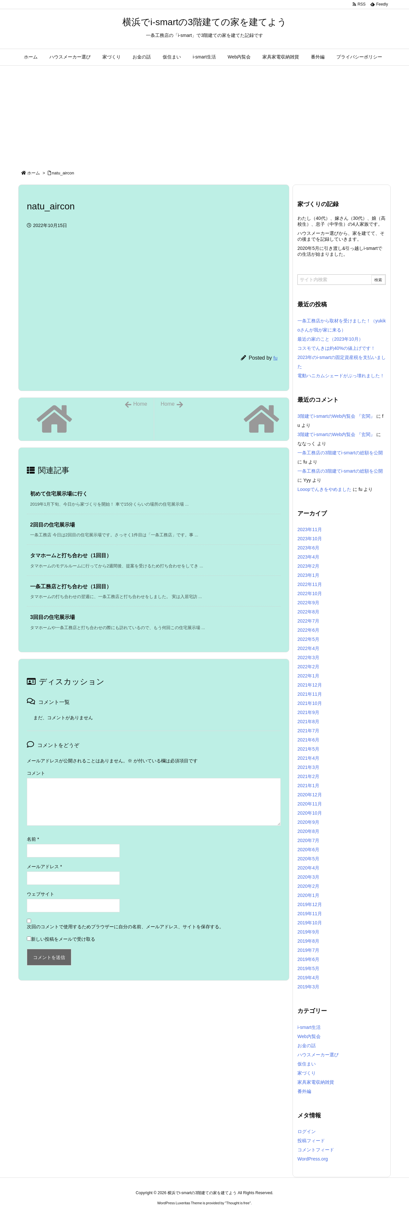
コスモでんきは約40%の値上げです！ (336, 348)
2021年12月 (309, 685)
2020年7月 (308, 840)
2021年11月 (309, 694)
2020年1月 (308, 895)
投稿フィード (311, 1140)
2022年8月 (308, 611)
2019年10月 (309, 922)
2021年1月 (308, 785)
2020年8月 (308, 831)
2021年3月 (308, 767)
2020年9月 (308, 822)
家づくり (306, 1073)
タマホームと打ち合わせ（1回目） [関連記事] (71, 555)
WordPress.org (312, 1158)
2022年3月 (308, 657)
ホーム (33, 173)
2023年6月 (308, 547)
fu (275, 358)
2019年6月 (308, 959)
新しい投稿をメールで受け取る (63, 939)
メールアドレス (44, 866)
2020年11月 (309, 803)
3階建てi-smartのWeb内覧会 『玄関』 (336, 416)
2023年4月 (308, 557)
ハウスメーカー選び (318, 1054)
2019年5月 (308, 968)
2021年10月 (309, 703)
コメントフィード (315, 1149)
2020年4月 (308, 867)
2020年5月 (308, 858)
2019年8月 (308, 941)
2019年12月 (309, 904)
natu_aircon (63, 173)
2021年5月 (308, 749)
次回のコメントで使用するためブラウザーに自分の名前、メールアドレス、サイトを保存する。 (125, 926)
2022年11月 (309, 584)
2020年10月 (309, 813)
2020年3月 (308, 877)
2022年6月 (308, 630)
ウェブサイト (40, 894)
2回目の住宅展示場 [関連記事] (52, 525)
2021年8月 (308, 721)
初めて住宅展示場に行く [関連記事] (59, 493)
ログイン (306, 1131)
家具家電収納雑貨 (315, 1082)
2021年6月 (308, 739)
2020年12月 (309, 794)
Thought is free (237, 1203)
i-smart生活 (309, 1027)
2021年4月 (308, 758)
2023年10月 (309, 538)
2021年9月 (308, 712)
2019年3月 (308, 986)
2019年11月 (309, 913)
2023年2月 (308, 566)
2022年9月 (308, 602)
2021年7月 (308, 730)
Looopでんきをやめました (324, 489)
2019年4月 (308, 977)
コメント (36, 773)
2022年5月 (308, 639)
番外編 (304, 1091)
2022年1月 (308, 675)
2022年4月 (308, 648)
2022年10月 (309, 593)
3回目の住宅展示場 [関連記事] (52, 617)
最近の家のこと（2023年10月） (330, 339)
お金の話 (306, 1045)
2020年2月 (308, 886)
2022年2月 (308, 666)
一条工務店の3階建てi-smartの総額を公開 (340, 452)
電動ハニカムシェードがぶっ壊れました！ (340, 375)
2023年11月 (309, 529)
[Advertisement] (204, 114)
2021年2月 (308, 776)
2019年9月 (308, 931)
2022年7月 (308, 621)
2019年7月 (308, 950)
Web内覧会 (309, 1036)
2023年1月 (308, 575)
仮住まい (306, 1063)
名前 (33, 839)
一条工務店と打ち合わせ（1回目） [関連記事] (71, 586)
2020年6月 (308, 849)
